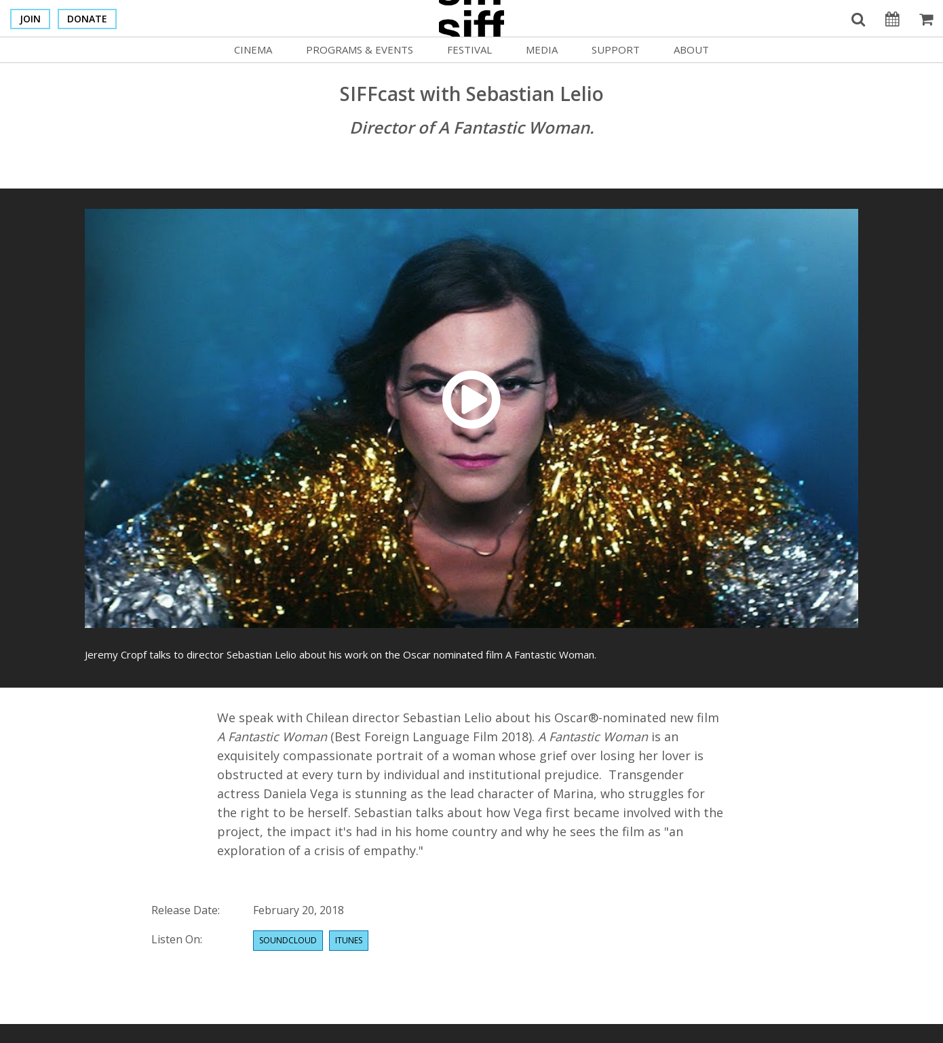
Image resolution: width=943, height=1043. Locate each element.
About (691, 49)
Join (30, 18)
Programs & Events (359, 49)
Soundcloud (288, 940)
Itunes (348, 940)
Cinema (253, 49)
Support (616, 49)
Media (542, 49)
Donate (87, 18)
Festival (469, 49)
